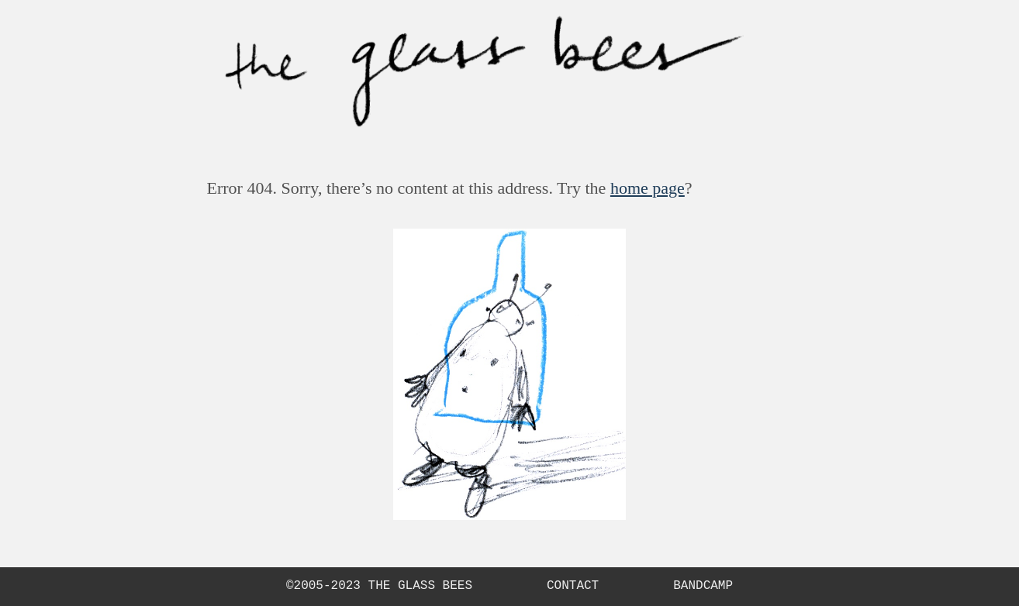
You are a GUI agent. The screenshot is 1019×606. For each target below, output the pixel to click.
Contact (573, 586)
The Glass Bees (420, 586)
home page (647, 188)
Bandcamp (703, 586)
